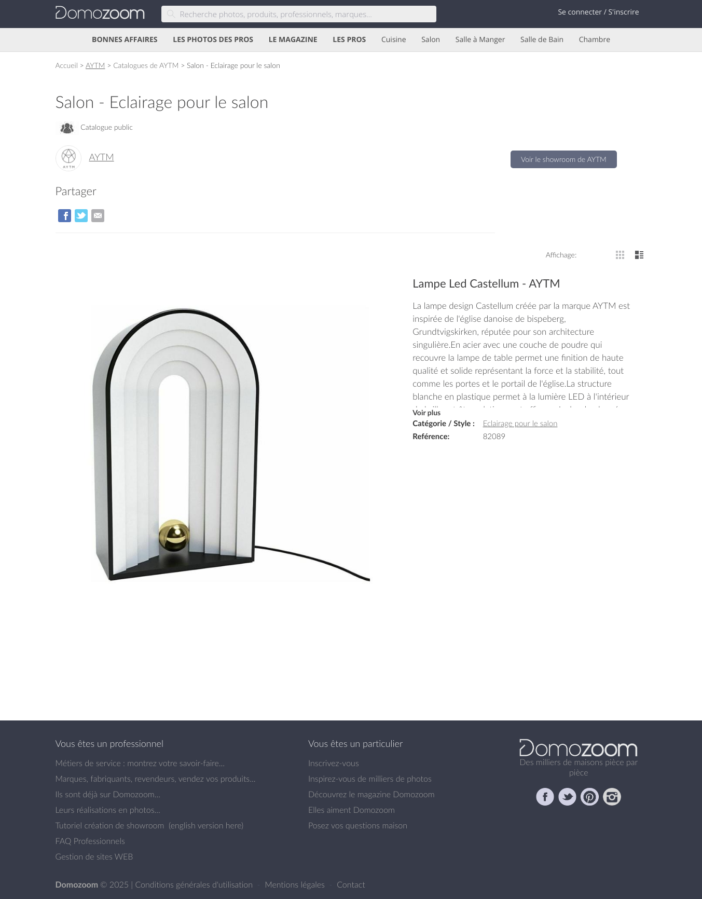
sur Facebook (64, 215)
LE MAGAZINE (293, 40)
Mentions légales (296, 884)
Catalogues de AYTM (145, 65)
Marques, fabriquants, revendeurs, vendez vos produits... (156, 778)
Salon (430, 40)
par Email (97, 215)
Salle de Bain (541, 40)
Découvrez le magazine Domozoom (371, 794)
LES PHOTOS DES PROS (213, 40)
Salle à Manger (480, 40)
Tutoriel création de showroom (110, 825)
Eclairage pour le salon (520, 423)
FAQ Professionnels (90, 841)
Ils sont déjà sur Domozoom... (108, 794)
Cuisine (393, 40)
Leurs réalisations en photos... (108, 809)
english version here (206, 825)
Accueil (67, 65)
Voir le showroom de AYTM (564, 159)
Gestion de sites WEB (94, 856)
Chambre (594, 40)
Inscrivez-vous (333, 763)
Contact (351, 884)
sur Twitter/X (81, 215)
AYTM (95, 65)
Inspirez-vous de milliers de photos (370, 778)
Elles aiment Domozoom (351, 809)
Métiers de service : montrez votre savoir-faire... (140, 763)
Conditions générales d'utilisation (195, 884)
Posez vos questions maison (357, 825)
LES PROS (349, 40)
